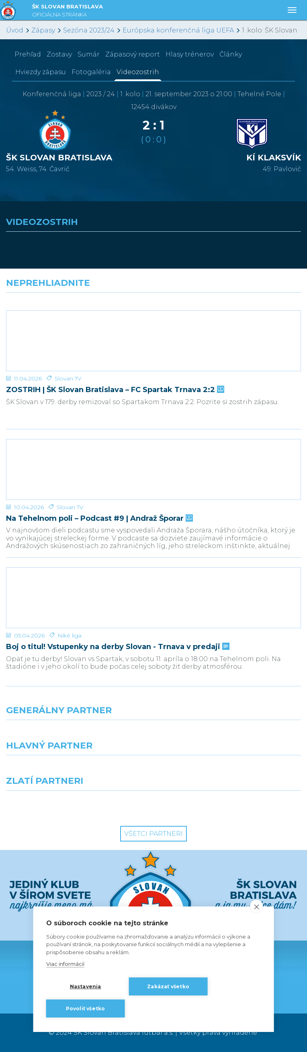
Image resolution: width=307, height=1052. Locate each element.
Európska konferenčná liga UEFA (178, 30)
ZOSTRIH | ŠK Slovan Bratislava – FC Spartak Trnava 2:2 (114, 390)
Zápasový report (132, 54)
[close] (256, 906)
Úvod (14, 30)
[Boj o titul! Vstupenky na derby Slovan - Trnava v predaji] (153, 597)
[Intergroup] (76, 805)
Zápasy (43, 30)
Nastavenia (85, 986)
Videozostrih (138, 72)
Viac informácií (65, 964)
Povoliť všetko (85, 1008)
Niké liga (69, 635)
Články (230, 54)
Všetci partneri (153, 834)
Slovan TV (68, 378)
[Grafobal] (76, 769)
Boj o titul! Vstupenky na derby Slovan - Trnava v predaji (117, 647)
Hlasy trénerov (190, 54)
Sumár (89, 54)
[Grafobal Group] (230, 805)
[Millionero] (230, 769)
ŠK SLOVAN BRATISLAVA (67, 11)
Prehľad (27, 54)
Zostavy (59, 54)
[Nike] (153, 734)
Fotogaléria (91, 72)
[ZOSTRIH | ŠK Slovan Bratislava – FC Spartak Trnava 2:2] (153, 340)
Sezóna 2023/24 (89, 30)
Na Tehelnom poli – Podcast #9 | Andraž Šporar (98, 518)
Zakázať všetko (168, 986)
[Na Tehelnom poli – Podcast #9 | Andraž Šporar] (153, 469)
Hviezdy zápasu (40, 72)
